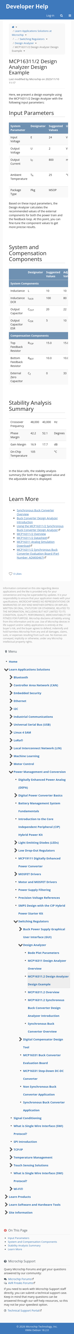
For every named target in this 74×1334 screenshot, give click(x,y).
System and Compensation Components (32, 1241)
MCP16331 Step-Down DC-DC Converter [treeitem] (43, 1075)
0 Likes (17, 574)
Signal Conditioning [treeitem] (27, 1118)
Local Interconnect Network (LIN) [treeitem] (38, 748)
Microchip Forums (19, 1279)
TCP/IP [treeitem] (18, 1149)
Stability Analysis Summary (24, 1245)
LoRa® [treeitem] (18, 740)
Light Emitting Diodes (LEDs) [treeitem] (38, 842)
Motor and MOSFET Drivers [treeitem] (37, 882)
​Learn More (15, 1249)
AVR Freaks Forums (20, 1283)
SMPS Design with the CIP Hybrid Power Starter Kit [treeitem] (41, 909)
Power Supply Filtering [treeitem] (34, 890)
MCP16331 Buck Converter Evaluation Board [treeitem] (42, 1059)
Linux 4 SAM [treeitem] (22, 732)
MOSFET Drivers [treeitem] (29, 874)
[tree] (37, 661)
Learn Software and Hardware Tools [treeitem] (35, 1205)
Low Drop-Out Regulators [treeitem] (36, 850)
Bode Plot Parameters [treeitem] (43, 953)
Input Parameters (18, 1238)
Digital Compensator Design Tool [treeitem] (43, 1043)
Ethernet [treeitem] (20, 701)
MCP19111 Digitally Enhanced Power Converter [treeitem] (39, 862)
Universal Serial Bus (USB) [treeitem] (32, 724)
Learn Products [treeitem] (20, 1197)
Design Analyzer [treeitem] (34, 945)
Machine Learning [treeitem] (26, 756)
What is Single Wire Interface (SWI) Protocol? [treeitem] (38, 1130)
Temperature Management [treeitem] (33, 1157)
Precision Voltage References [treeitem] (39, 898)
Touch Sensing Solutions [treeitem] (31, 1165)
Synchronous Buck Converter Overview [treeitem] (42, 1027)
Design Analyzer (24, 43)
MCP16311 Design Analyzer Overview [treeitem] (47, 964)
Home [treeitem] (13, 661)
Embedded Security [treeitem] (27, 693)
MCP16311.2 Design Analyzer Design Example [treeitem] (48, 980)
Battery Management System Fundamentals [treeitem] (39, 807)
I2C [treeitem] (16, 709)
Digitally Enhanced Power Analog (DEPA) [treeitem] (42, 783)
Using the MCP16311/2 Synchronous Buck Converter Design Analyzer (40, 528)
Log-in (50, 15)
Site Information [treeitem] (21, 1212)
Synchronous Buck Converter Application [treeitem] (44, 1106)
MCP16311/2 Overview (31, 534)
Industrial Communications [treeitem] (33, 717)
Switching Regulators (32, 39)
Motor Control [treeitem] (24, 764)
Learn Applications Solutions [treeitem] (29, 669)
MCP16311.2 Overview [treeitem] (43, 992)
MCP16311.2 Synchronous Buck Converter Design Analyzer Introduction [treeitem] (46, 1008)
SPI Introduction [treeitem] (25, 1142)
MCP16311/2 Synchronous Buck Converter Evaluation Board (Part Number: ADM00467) (38, 553)
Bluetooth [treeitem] (21, 677)
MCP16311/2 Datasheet (32, 538)
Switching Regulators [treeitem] (33, 921)
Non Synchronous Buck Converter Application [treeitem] (39, 1090)
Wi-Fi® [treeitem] (18, 1189)
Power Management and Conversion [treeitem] (40, 772)
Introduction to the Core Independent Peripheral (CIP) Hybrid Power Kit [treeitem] (39, 827)
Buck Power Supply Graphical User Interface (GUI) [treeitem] (44, 933)
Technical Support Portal (23, 1310)
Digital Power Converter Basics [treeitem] (40, 795)
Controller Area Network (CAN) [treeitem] (36, 685)
